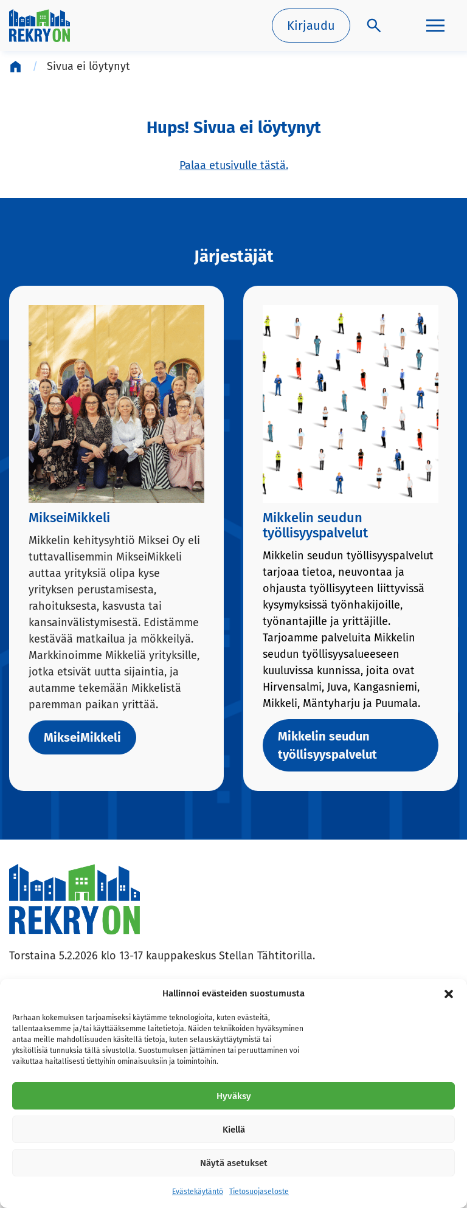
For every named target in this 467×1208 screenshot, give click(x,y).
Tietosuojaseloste (259, 1191)
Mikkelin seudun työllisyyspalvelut (327, 745)
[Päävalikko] (435, 25)
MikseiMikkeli (82, 737)
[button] (449, 994)
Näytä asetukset (234, 1163)
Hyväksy (233, 1096)
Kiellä (234, 1129)
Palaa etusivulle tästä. (233, 165)
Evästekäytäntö (197, 1191)
